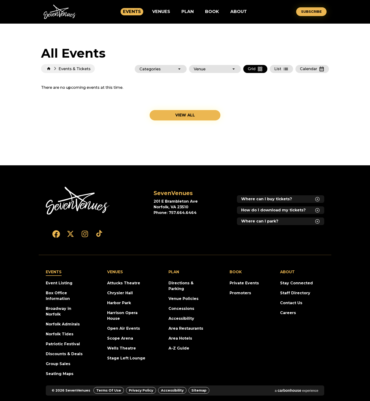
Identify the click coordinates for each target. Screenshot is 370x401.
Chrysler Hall (120, 293)
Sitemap (198, 390)
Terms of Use (108, 390)
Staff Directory (295, 293)
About (238, 11)
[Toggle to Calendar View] (312, 69)
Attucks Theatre (123, 283)
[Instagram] (85, 236)
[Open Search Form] (289, 11)
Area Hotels (180, 338)
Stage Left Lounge (126, 358)
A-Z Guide (178, 348)
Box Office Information (58, 296)
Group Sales (58, 364)
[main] (185, 94)
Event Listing (59, 283)
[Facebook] (56, 236)
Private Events (244, 283)
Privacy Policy (141, 390)
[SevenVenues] (77, 201)
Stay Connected (296, 283)
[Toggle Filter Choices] (161, 69)
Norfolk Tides (59, 334)
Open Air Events (123, 328)
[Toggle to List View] (281, 69)
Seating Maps (59, 373)
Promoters (240, 293)
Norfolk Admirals (63, 324)
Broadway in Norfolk (58, 311)
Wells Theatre (121, 348)
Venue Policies (183, 298)
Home (49, 69)
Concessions (181, 308)
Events (132, 11)
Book (212, 11)
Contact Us (291, 303)
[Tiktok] (99, 236)
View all (185, 115)
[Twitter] (70, 236)
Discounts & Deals (64, 354)
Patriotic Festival (63, 344)
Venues (161, 11)
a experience (296, 390)
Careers (288, 313)
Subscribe (311, 11)
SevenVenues (59, 12)
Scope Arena (120, 338)
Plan (187, 11)
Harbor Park (119, 303)
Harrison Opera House (122, 316)
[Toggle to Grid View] (255, 69)
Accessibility (181, 318)
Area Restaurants (185, 328)
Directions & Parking (180, 286)
